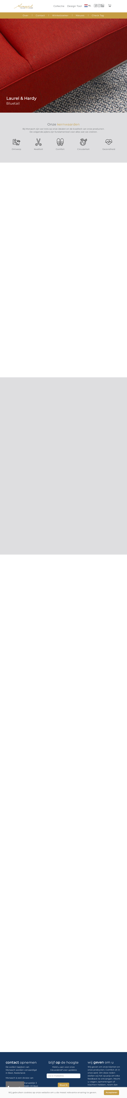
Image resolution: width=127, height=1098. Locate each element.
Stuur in (63, 1085)
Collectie (58, 6)
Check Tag (98, 15)
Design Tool (74, 6)
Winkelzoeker (60, 15)
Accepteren (111, 1092)
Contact (40, 15)
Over (25, 15)
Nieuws (80, 15)
